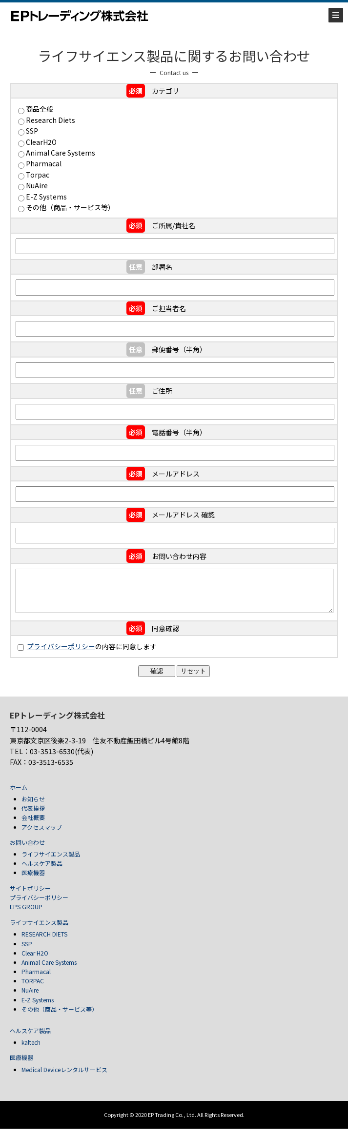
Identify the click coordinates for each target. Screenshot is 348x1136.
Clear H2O (34, 960)
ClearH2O (41, 142)
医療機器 (33, 880)
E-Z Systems (46, 196)
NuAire (37, 185)
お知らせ (33, 806)
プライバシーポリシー (61, 653)
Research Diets (50, 120)
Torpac (37, 174)
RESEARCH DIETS (44, 941)
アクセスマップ (41, 834)
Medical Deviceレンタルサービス (64, 1077)
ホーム (18, 794)
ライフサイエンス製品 (50, 861)
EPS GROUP (26, 914)
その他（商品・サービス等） (70, 207)
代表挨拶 (33, 815)
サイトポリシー (30, 895)
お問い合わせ (27, 849)
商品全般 (39, 109)
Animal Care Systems (60, 153)
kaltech (31, 1049)
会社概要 (33, 824)
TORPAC (32, 988)
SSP (32, 131)
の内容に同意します (87, 653)
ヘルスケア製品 (41, 870)
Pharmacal (43, 163)
